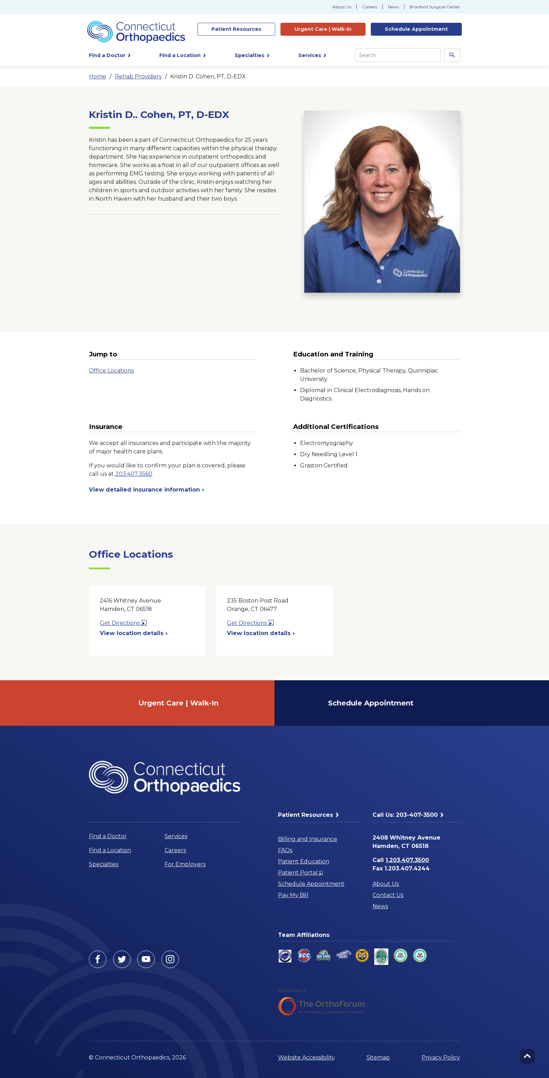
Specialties (103, 864)
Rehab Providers (138, 76)
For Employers (185, 864)
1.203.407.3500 (407, 860)
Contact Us (388, 895)
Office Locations (111, 370)
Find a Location (110, 850)
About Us (341, 6)
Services (176, 836)
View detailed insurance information (146, 489)
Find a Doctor (108, 836)
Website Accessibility (306, 1057)
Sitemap (378, 1057)
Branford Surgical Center (435, 6)
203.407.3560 (133, 474)
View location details (134, 633)
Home (97, 76)
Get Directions (123, 623)
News (393, 6)
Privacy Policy (441, 1057)
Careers (369, 6)
